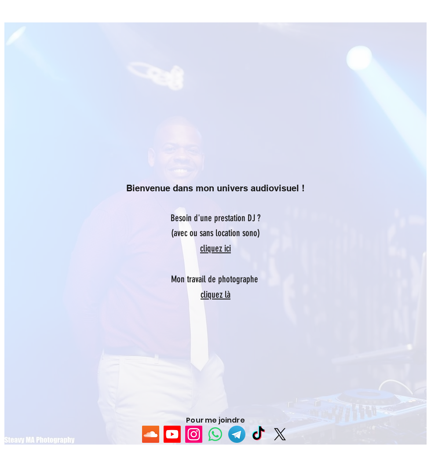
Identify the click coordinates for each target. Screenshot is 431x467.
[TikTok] (258, 434)
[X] (280, 434)
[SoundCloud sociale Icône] (150, 434)
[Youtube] (172, 434)
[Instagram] (193, 434)
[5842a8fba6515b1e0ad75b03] (236, 434)
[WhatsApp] (215, 434)
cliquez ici (215, 248)
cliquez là (215, 294)
